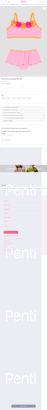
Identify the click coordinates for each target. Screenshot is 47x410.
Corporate (6, 209)
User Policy (6, 245)
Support (6, 213)
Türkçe (5, 225)
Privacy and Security (8, 243)
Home (4, 4)
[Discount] (9, 2)
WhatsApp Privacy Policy (9, 250)
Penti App (6, 221)
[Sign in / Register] (41, 2)
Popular (6, 200)
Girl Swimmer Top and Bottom (9, 188)
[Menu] (2, 2)
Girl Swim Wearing (24, 4)
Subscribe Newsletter (12, 232)
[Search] (6, 2)
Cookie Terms (7, 241)
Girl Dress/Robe (38, 188)
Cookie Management (8, 247)
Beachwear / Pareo (14, 4)
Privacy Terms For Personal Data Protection (13, 238)
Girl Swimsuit (21, 188)
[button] (22, 75)
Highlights (6, 205)
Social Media (7, 217)
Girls (8, 4)
